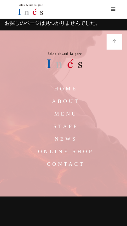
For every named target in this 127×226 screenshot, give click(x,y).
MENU (65, 114)
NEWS (65, 139)
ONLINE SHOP (66, 151)
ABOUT (66, 101)
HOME (65, 89)
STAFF (66, 126)
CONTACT (66, 164)
